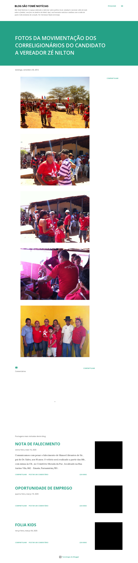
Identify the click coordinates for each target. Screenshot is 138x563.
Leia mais (83, 474)
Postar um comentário (38, 474)
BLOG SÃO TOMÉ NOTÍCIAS (31, 6)
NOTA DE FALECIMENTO (37, 444)
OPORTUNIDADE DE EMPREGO (43, 488)
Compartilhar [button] (112, 78)
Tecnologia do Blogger (69, 557)
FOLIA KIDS (25, 524)
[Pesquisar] (112, 6)
